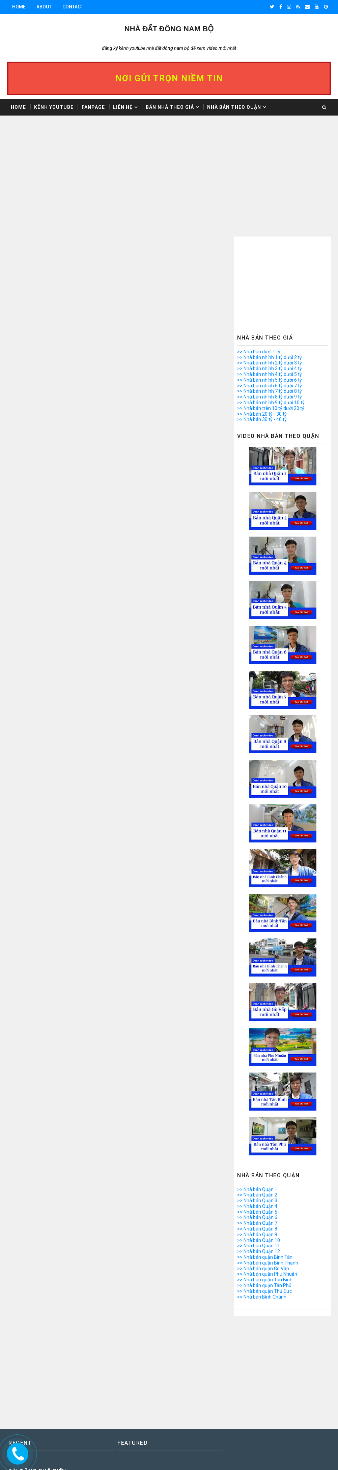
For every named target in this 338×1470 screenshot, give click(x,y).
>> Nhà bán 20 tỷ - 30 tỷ (262, 313)
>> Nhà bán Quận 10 (258, 1139)
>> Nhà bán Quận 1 (257, 1088)
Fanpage (93, 107)
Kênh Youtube (54, 107)
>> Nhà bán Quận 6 (257, 1116)
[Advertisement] (118, 182)
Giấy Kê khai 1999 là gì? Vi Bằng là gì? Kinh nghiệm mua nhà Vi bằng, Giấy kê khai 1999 (290, 1397)
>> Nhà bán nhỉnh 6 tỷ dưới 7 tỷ (269, 284)
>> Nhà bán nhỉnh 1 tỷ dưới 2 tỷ (269, 256)
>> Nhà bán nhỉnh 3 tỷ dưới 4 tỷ (269, 267)
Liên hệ (123, 107)
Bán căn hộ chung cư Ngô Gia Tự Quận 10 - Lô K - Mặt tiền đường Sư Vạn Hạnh (289, 1369)
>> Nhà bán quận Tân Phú (264, 1184)
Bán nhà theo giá (170, 107)
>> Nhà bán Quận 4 (257, 1105)
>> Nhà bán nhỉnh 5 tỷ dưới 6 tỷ (269, 279)
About (44, 6)
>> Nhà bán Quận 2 (257, 1093)
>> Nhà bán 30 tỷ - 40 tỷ (262, 318)
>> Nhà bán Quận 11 (258, 1144)
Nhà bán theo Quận (234, 107)
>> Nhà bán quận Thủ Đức (264, 1190)
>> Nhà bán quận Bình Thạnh (267, 1161)
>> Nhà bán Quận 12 (258, 1150)
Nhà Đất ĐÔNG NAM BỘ (169, 29)
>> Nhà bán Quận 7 (257, 1122)
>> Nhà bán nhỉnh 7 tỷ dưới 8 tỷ (269, 290)
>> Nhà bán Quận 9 (257, 1133)
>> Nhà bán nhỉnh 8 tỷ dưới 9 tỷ (269, 295)
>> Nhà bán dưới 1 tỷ (258, 250)
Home (19, 6)
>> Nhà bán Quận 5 (257, 1111)
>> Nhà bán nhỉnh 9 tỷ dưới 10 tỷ (271, 301)
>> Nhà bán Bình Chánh (261, 1196)
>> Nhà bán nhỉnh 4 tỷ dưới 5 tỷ (269, 273)
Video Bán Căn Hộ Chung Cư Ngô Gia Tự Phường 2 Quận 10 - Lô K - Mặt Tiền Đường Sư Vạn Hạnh (290, 1425)
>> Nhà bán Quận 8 (257, 1127)
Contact (72, 6)
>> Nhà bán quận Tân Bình (264, 1178)
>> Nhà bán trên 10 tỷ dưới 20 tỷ (270, 307)
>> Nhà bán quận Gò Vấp (263, 1167)
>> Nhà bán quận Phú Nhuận (267, 1173)
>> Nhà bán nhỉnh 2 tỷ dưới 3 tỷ (269, 261)
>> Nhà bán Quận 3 (257, 1099)
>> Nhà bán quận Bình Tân (264, 1156)
